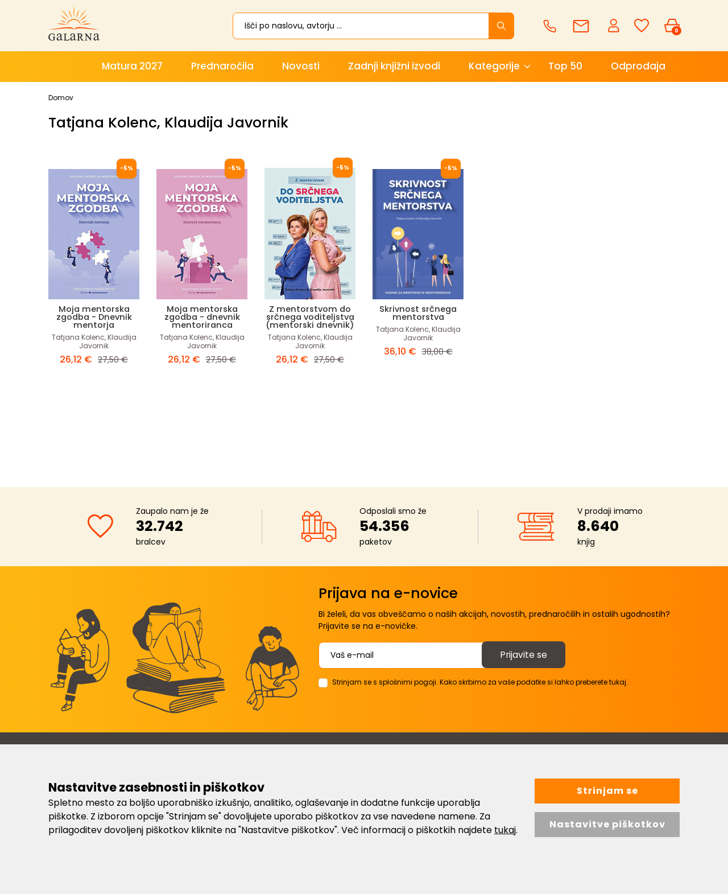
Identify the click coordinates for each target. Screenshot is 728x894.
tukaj (505, 830)
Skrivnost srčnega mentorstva (418, 313)
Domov (60, 97)
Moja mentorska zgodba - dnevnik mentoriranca (202, 317)
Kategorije (494, 66)
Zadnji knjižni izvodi (394, 66)
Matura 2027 (132, 66)
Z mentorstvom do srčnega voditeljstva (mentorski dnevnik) (309, 321)
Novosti (301, 66)
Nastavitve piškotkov (607, 824)
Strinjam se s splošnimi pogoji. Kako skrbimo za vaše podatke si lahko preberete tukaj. (480, 682)
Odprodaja (638, 66)
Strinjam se (607, 790)
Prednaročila (222, 66)
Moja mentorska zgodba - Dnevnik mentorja (94, 317)
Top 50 (565, 66)
